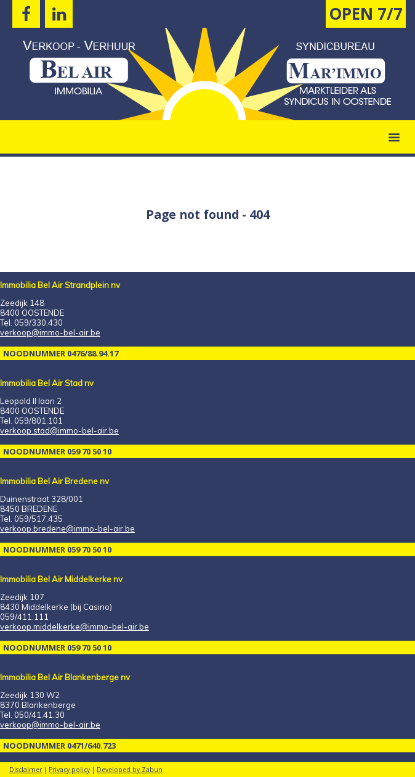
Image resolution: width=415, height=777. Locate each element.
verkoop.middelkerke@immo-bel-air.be (74, 626)
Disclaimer (25, 769)
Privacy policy (69, 769)
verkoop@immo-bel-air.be (50, 332)
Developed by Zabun (130, 769)
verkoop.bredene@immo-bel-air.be (67, 528)
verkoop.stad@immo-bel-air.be (59, 430)
